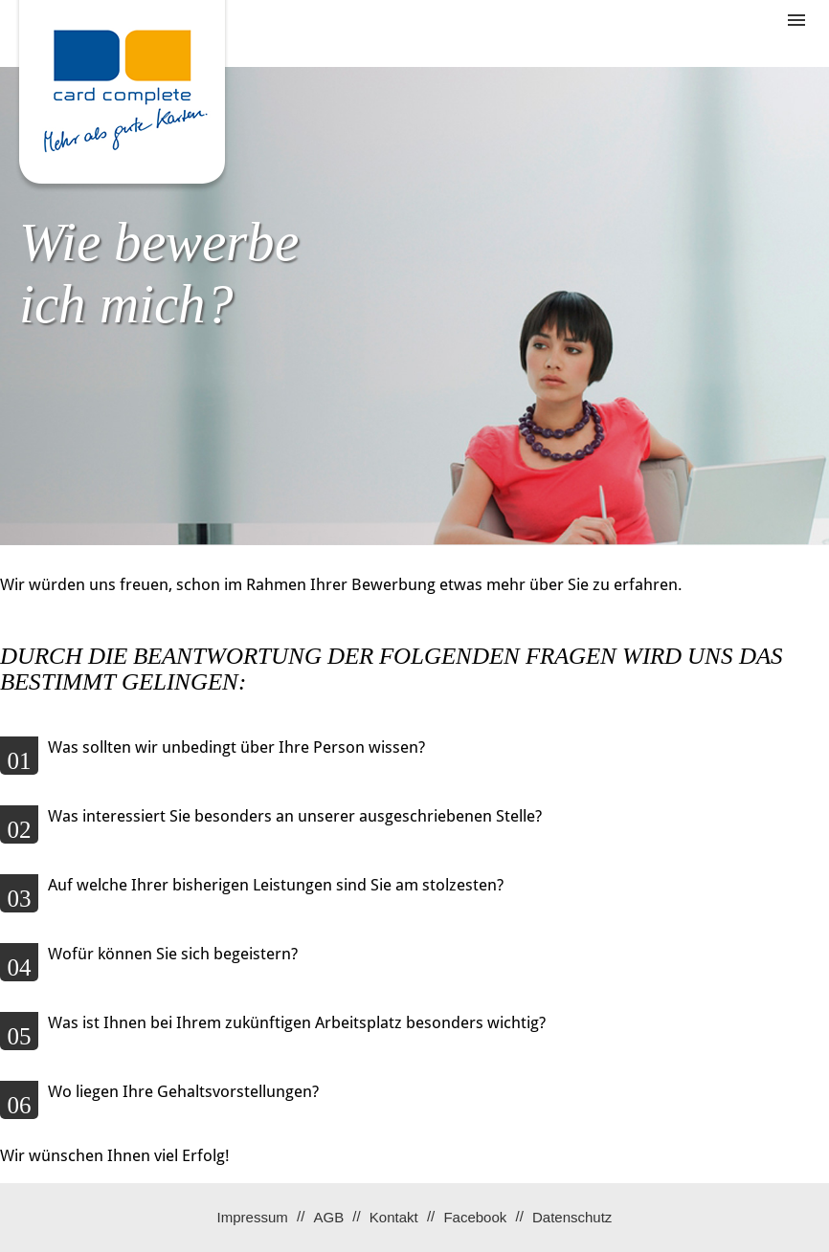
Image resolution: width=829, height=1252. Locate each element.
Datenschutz (572, 1217)
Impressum (252, 1217)
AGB (328, 1217)
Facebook (474, 1217)
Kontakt (394, 1217)
